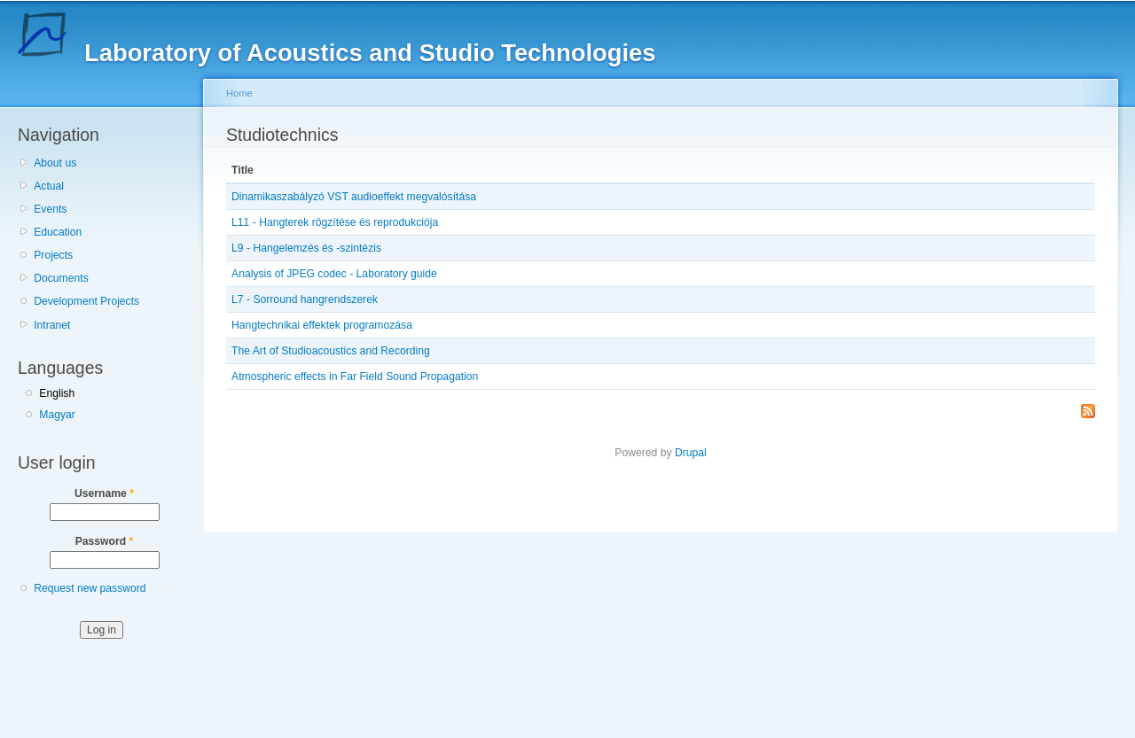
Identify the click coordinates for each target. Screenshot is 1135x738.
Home (239, 93)
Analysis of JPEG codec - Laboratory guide (334, 274)
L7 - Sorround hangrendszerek (304, 299)
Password (104, 541)
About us (55, 163)
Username (104, 493)
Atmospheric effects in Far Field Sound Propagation (354, 376)
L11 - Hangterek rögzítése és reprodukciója (334, 222)
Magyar (57, 414)
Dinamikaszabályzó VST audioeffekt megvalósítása (353, 196)
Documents (61, 278)
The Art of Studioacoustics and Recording (330, 351)
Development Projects (86, 301)
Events (50, 209)
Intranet (52, 325)
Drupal (691, 453)
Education (58, 232)
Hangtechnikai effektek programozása (321, 325)
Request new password (89, 588)
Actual (49, 186)
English (56, 393)
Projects (53, 255)
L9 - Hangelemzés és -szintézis (306, 248)
